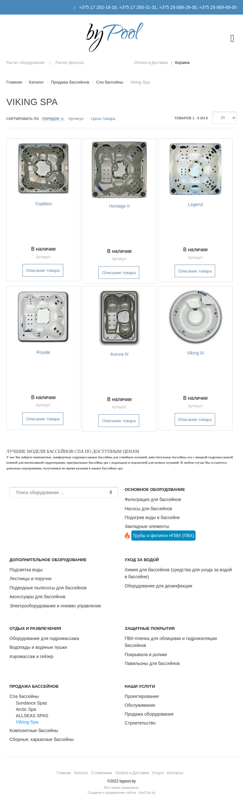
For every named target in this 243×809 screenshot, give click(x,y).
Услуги (158, 773)
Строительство (140, 722)
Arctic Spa (26, 709)
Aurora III (119, 354)
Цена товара (103, 118)
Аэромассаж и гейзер (31, 656)
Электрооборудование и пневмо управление (55, 605)
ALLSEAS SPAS (32, 715)
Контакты (175, 773)
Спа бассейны (24, 696)
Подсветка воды (26, 569)
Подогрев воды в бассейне (152, 517)
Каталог (81, 773)
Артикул (76, 118)
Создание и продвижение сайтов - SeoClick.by (121, 792)
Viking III (195, 352)
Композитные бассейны (33, 730)
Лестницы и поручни (30, 578)
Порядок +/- (53, 119)
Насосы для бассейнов (148, 508)
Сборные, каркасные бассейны (41, 739)
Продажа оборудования (149, 714)
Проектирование (142, 696)
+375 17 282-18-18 (98, 7)
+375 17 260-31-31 (138, 7)
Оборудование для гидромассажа (44, 638)
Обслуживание (140, 705)
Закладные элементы (147, 526)
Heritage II (119, 206)
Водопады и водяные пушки (38, 647)
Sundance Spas (31, 703)
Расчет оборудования (25, 62)
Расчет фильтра (69, 62)
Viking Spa (27, 721)
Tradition (43, 203)
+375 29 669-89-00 (218, 7)
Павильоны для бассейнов (152, 663)
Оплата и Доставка (151, 62)
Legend (195, 204)
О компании (101, 773)
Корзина (182, 62)
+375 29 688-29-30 (178, 7)
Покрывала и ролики (146, 654)
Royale (43, 352)
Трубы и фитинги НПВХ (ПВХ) (163, 535)
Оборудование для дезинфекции (158, 585)
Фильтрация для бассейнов (153, 499)
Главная (64, 773)
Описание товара (42, 270)
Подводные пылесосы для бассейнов (47, 587)
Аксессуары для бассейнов (37, 596)
